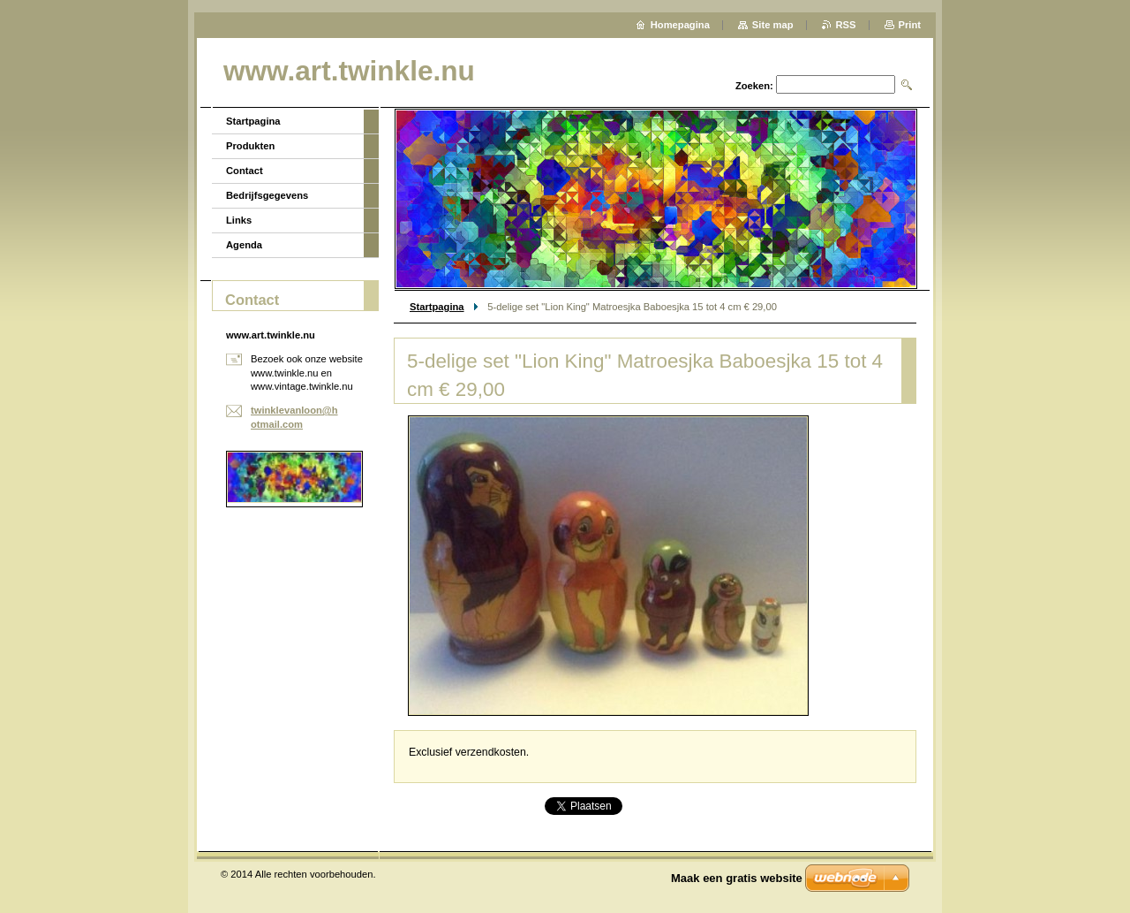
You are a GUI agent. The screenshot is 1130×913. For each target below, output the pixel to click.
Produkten (250, 146)
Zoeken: (754, 85)
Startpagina (437, 306)
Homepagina (680, 24)
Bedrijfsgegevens (267, 195)
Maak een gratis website (736, 878)
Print (910, 24)
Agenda (244, 245)
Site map (773, 24)
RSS (846, 24)
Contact (244, 170)
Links (239, 220)
